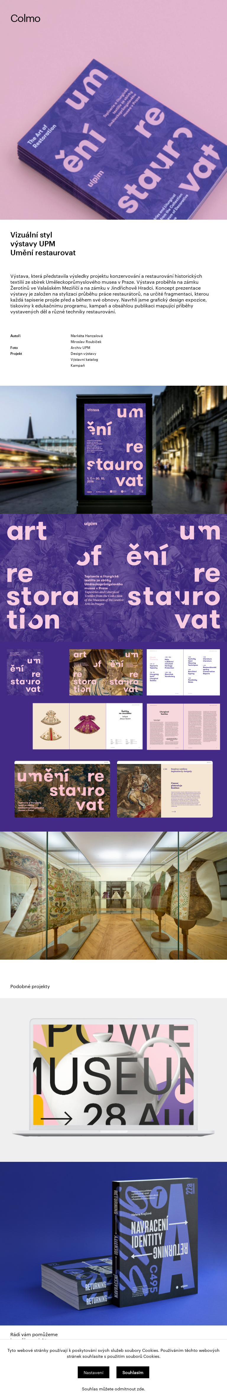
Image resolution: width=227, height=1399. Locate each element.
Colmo (25, 17)
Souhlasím (132, 1372)
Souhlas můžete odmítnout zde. (113, 1389)
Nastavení (93, 1372)
